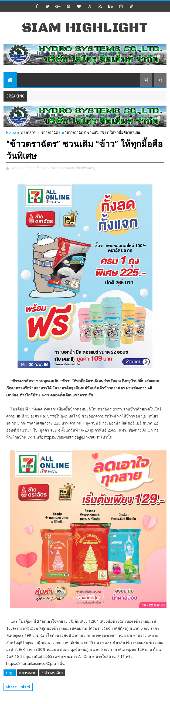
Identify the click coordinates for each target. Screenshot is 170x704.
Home (11, 132)
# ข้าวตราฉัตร (52, 672)
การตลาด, (67, 168)
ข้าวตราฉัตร (50, 132)
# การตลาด (27, 672)
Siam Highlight (85, 28)
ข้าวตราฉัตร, (85, 168)
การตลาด (28, 132)
